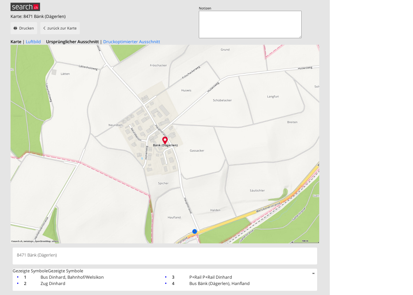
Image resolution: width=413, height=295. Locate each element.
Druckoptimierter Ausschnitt (131, 42)
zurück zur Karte (62, 28)
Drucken (26, 28)
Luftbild (33, 42)
